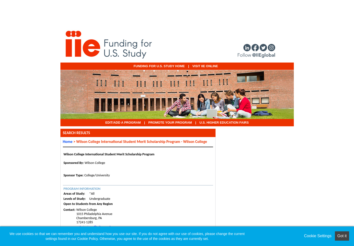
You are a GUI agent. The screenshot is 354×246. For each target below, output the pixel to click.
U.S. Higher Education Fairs (224, 122)
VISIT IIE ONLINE (205, 66)
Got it (342, 236)
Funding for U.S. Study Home (159, 66)
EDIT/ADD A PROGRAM (123, 122)
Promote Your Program (170, 122)
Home (68, 141)
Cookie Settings (317, 236)
